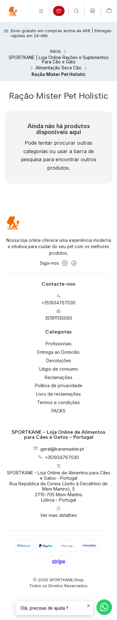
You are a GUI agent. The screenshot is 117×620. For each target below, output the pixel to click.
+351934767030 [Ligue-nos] (58, 299)
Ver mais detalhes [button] (58, 512)
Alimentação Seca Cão (58, 68)
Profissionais (58, 343)
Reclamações (58, 377)
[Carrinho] (109, 11)
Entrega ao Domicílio (58, 352)
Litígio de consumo (58, 369)
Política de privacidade (58, 385)
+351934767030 (58, 457)
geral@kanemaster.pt (58, 449)
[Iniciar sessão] (92, 11)
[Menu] (41, 11)
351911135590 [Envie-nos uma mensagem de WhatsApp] (58, 315)
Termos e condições (58, 402)
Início (55, 51)
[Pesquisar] (76, 11)
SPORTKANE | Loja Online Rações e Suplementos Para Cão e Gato (59, 60)
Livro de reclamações (58, 394)
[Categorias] (59, 11)
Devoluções (58, 360)
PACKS (58, 410)
